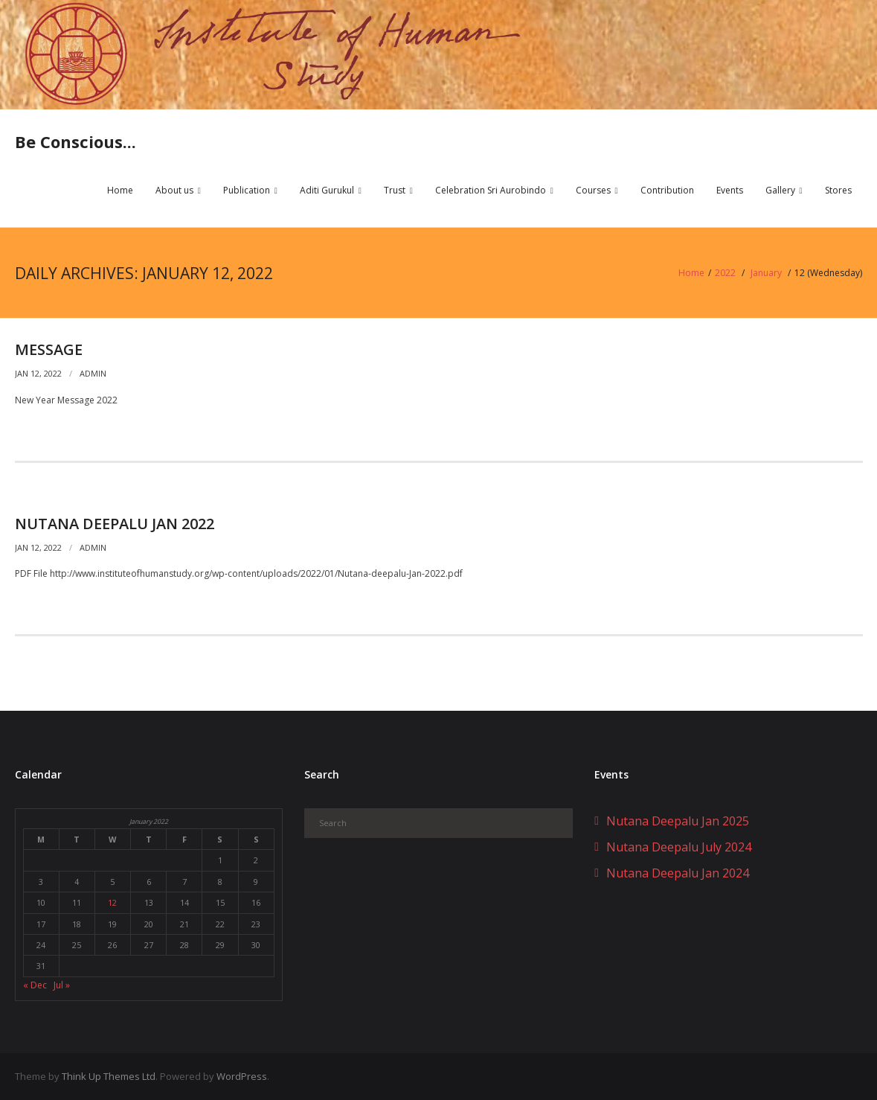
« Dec (35, 984)
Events (729, 191)
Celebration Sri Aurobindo (490, 191)
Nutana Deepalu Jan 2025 (677, 821)
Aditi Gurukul (327, 191)
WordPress (241, 1076)
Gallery (780, 191)
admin (93, 373)
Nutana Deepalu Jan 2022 (114, 523)
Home (120, 191)
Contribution (667, 191)
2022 (726, 272)
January (767, 272)
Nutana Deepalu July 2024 (678, 846)
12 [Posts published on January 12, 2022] (112, 902)
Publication (246, 191)
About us (174, 191)
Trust (394, 191)
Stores (838, 191)
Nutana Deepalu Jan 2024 (677, 872)
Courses (593, 191)
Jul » (62, 984)
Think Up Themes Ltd (108, 1076)
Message (49, 349)
